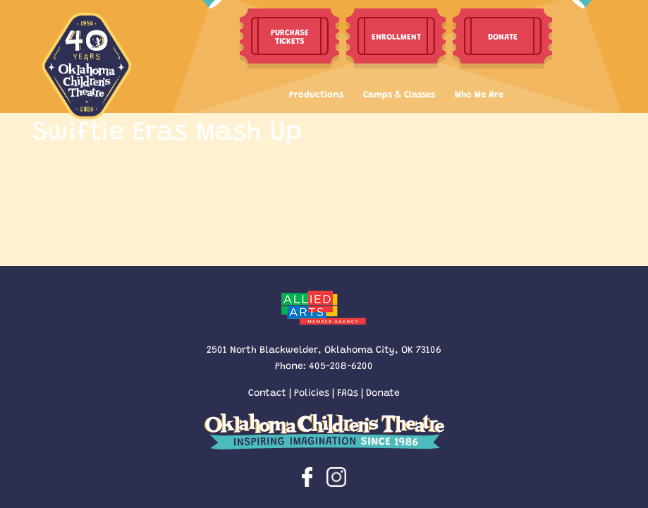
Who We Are (479, 93)
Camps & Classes (399, 93)
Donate (383, 392)
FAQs (347, 392)
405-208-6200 (341, 365)
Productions (316, 93)
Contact (267, 392)
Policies (311, 392)
